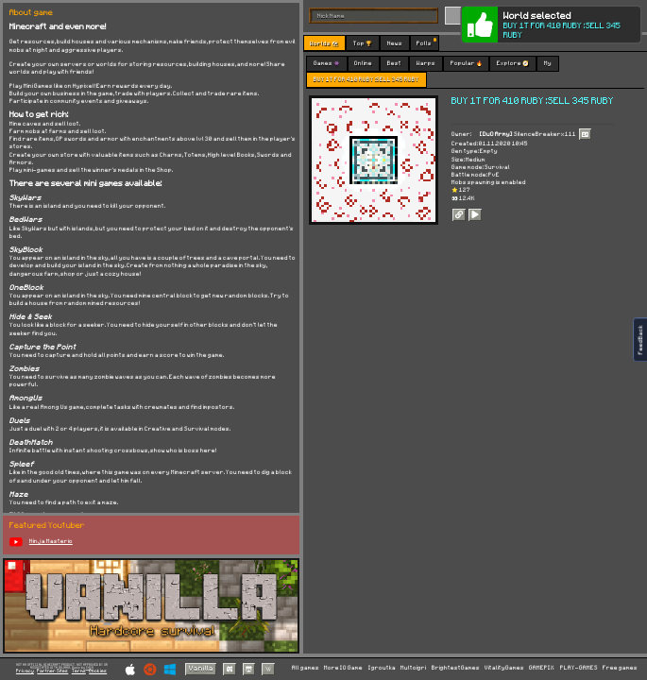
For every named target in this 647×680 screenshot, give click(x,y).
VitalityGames (504, 668)
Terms (79, 671)
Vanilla (201, 669)
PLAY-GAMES (579, 668)
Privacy (25, 671)
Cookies (98, 671)
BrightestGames (456, 668)
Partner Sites (52, 671)
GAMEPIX (541, 668)
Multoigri (413, 668)
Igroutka (382, 668)
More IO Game (343, 668)
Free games (620, 668)
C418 (90, 668)
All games (305, 668)
